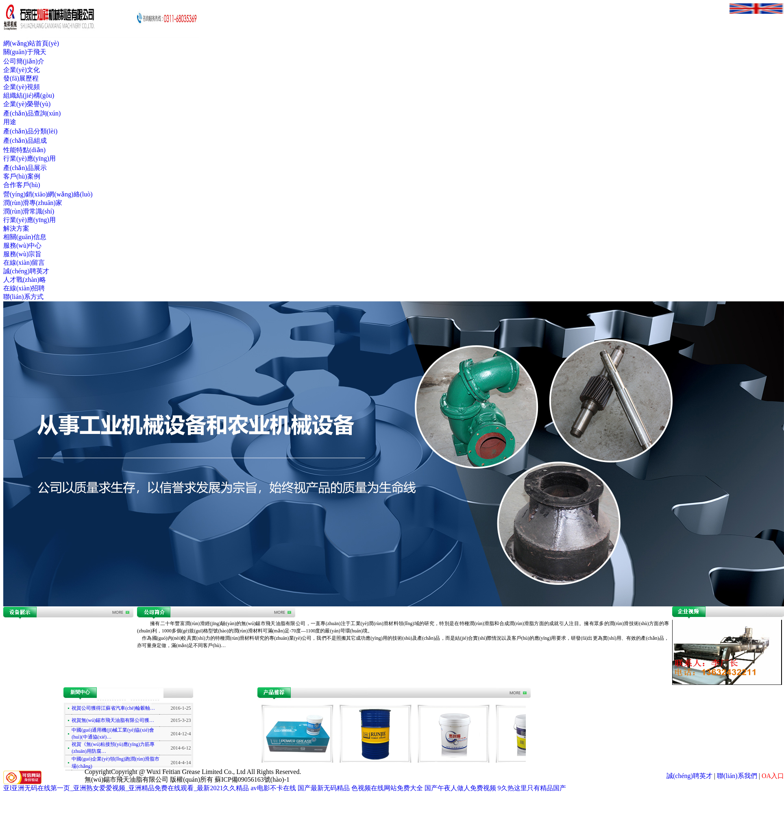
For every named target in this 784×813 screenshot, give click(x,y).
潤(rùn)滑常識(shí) (28, 211)
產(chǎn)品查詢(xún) (32, 113)
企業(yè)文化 (21, 69)
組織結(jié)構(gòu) (28, 95)
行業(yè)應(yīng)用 (29, 158)
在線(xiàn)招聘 (24, 288)
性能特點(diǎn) (24, 149)
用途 (9, 121)
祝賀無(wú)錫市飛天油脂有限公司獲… (113, 720)
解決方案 (16, 228)
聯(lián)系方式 (23, 296)
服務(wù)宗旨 (22, 254)
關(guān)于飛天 (24, 51)
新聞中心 (80, 692)
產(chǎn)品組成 (25, 140)
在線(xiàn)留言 (24, 262)
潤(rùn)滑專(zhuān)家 (32, 202)
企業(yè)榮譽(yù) (26, 103)
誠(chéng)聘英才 (26, 271)
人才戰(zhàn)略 (24, 279)
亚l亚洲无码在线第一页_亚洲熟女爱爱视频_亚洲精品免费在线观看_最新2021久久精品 (126, 788)
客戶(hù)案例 (21, 176)
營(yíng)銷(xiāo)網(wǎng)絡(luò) (48, 194)
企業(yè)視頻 (21, 86)
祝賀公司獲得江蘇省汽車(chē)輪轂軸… (113, 708)
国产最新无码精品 (324, 788)
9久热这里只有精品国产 (532, 788)
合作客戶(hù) (21, 184)
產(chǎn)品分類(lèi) (30, 131)
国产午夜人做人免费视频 (460, 788)
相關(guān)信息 (24, 236)
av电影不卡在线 (273, 788)
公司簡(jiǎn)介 (23, 61)
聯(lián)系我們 (737, 775)
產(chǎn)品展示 (25, 167)
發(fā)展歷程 (21, 78)
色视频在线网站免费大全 (387, 788)
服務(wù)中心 (22, 245)
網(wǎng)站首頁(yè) (31, 43)
